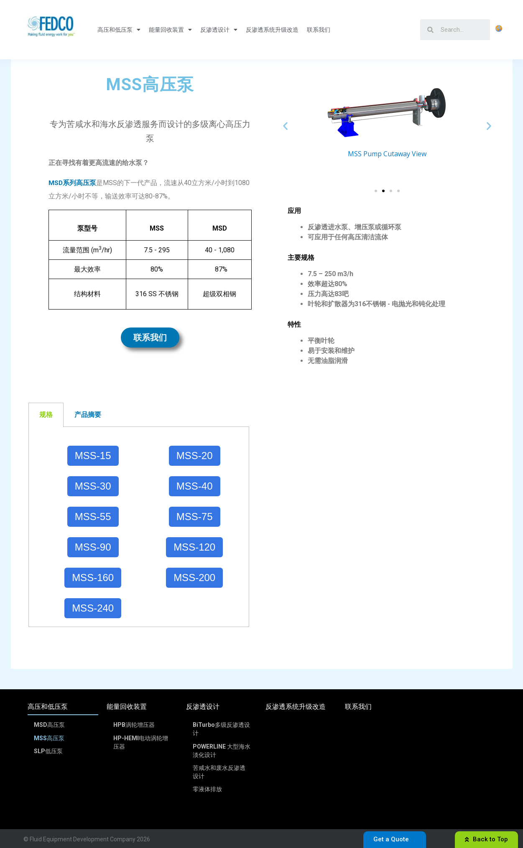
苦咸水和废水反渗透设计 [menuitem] (219, 770)
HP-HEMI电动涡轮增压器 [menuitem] (140, 741)
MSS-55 (93, 516)
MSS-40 (194, 486)
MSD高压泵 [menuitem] (49, 724)
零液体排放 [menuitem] (207, 787)
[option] (387, 113)
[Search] (462, 29)
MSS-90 (93, 547)
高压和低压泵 (118, 30)
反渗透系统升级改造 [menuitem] (295, 706)
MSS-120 (194, 547)
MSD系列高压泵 (72, 183)
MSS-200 (194, 577)
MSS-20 (194, 455)
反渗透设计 (218, 30)
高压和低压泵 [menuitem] (48, 706)
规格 (46, 415)
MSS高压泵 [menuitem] (49, 737)
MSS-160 (93, 577)
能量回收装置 (170, 30)
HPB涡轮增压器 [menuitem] (134, 724)
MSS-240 (93, 608)
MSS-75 (194, 516)
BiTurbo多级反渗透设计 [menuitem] (221, 728)
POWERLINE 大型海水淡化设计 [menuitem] (221, 749)
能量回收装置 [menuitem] (127, 706)
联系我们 (318, 29)
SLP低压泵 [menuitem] (48, 749)
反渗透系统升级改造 (272, 29)
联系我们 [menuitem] (358, 706)
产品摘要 (87, 415)
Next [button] (489, 126)
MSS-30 (93, 486)
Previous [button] (285, 126)
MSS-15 (93, 455)
